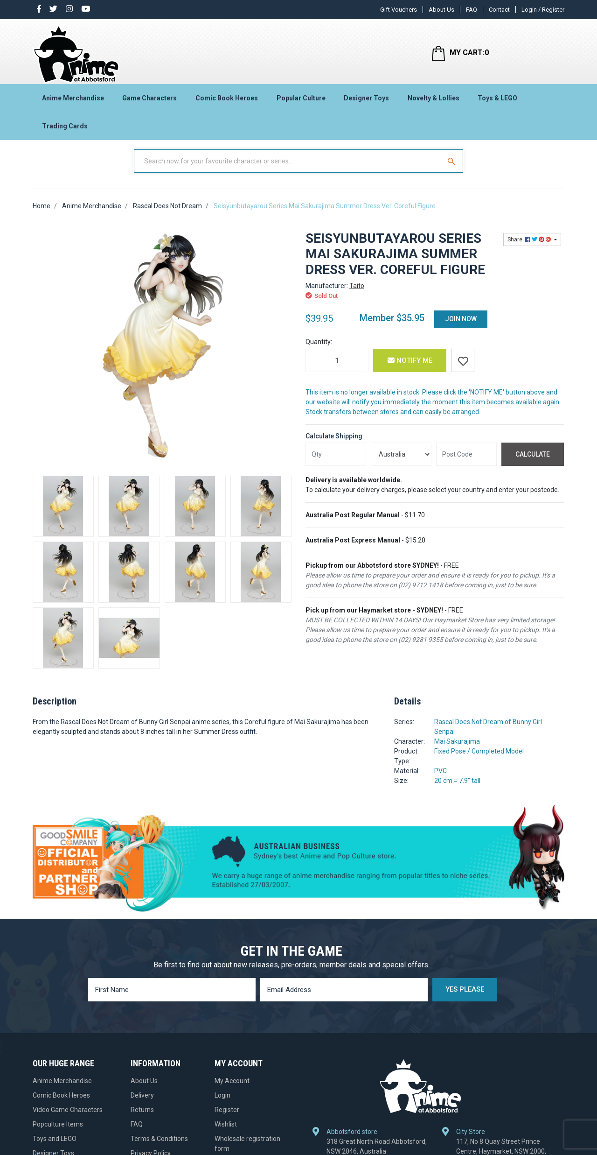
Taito (356, 294)
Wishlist (226, 1133)
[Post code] (466, 463)
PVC (440, 779)
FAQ (471, 9)
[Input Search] (288, 169)
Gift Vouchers (398, 9)
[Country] (401, 463)
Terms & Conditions (159, 1147)
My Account (232, 1089)
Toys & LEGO (497, 101)
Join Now (461, 327)
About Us (441, 9)
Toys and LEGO (54, 1147)
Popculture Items (58, 1133)
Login (222, 1104)
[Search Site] (452, 169)
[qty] (335, 463)
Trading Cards (65, 129)
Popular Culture (301, 101)
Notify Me (410, 369)
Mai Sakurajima (457, 750)
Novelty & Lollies (433, 101)
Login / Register (542, 9)
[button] (462, 369)
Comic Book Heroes (226, 101)
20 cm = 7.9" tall (457, 789)
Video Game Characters (68, 1118)
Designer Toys (366, 101)
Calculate (532, 462)
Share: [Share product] (530, 248)
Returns (142, 1118)
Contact (499, 9)
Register (227, 1118)
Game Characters (149, 101)
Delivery (142, 1104)
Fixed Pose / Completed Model (479, 760)
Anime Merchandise (73, 101)
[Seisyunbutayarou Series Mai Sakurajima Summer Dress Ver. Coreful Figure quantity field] (336, 369)
